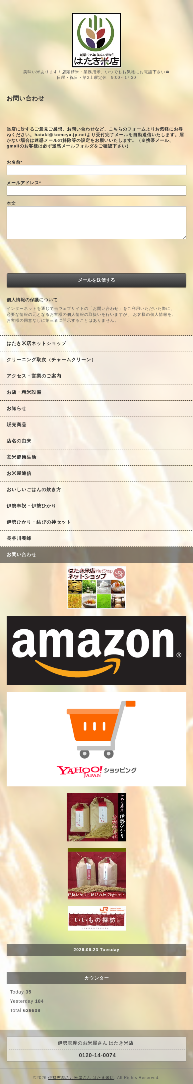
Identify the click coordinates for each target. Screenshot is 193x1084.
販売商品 (17, 424)
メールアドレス (24, 182)
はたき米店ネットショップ (36, 343)
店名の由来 (19, 440)
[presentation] (57, 257)
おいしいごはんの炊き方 (34, 489)
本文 (11, 203)
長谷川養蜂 (19, 538)
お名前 (15, 162)
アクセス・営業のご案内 (34, 375)
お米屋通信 (19, 473)
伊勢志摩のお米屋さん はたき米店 (81, 1077)
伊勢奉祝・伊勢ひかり (31, 505)
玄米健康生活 (21, 457)
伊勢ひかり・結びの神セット (39, 522)
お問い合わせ (21, 554)
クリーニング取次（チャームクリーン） (51, 359)
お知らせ (17, 408)
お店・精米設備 (24, 392)
